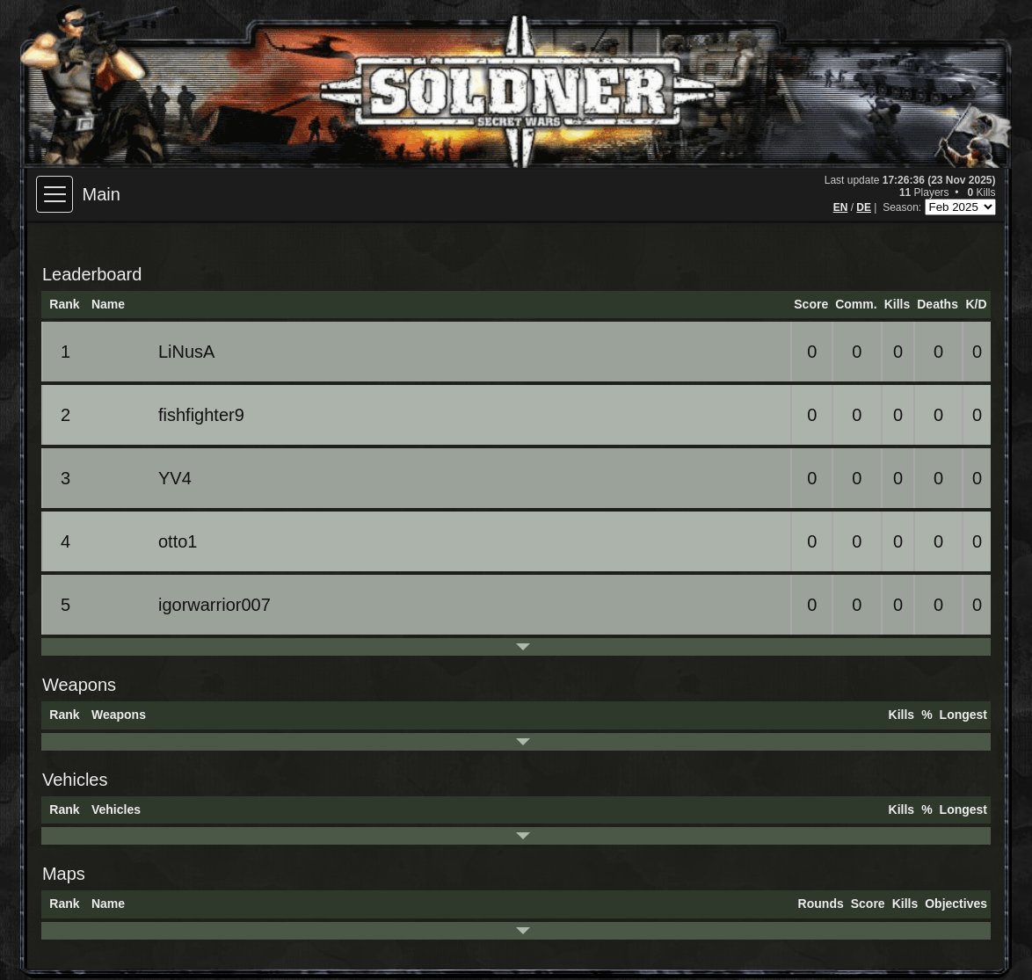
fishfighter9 (170, 414)
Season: (903, 207)
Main (101, 194)
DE (863, 207)
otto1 (147, 541)
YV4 (144, 478)
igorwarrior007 (184, 604)
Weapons (79, 684)
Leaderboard (92, 274)
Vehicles (75, 779)
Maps (63, 873)
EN (840, 207)
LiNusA (155, 351)
